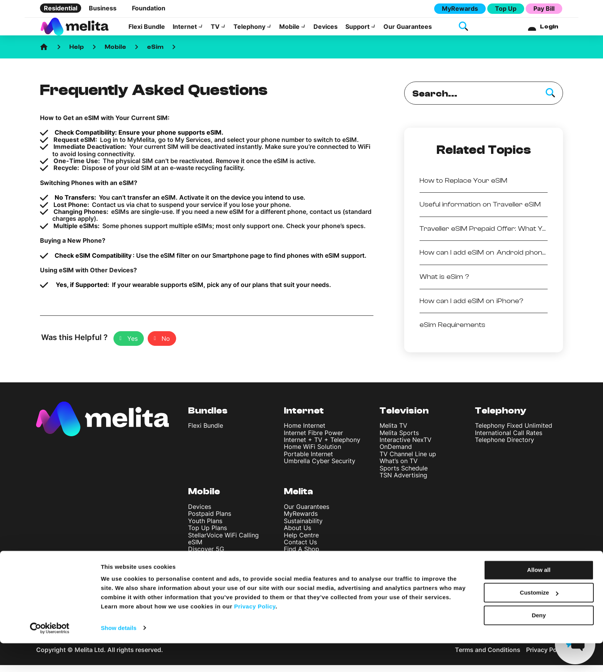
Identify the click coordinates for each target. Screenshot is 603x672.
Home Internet (304, 432)
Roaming (200, 570)
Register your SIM (214, 577)
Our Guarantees (407, 30)
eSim (155, 54)
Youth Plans (205, 528)
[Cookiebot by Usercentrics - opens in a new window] (49, 657)
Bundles (208, 417)
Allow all (539, 599)
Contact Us (300, 549)
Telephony (249, 30)
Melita (298, 498)
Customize (539, 622)
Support (357, 30)
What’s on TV (399, 468)
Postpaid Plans (209, 520)
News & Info (301, 577)
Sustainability (303, 528)
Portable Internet (308, 461)
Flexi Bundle (146, 30)
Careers (295, 563)
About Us (297, 535)
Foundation (148, 8)
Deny (539, 644)
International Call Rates (508, 440)
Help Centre (301, 542)
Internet (185, 30)
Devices (325, 30)
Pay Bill (544, 8)
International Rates (215, 563)
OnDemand (396, 453)
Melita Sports (399, 440)
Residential (60, 8)
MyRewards (460, 8)
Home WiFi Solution (312, 453)
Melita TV (393, 432)
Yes (132, 345)
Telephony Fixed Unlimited (513, 432)
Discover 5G (206, 556)
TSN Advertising (403, 482)
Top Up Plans (207, 535)
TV (215, 30)
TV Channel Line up (408, 461)
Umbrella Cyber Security (319, 468)
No (166, 345)
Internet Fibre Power (313, 440)
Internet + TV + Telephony (322, 446)
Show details (119, 657)
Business (103, 8)
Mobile (289, 30)
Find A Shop (301, 556)
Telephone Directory (504, 446)
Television (404, 417)
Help (76, 54)
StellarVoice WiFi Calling (223, 542)
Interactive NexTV (405, 446)
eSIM (195, 549)
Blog (290, 570)
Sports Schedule (404, 475)
